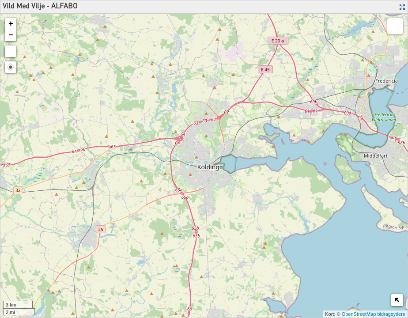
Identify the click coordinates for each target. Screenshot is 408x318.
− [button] (10, 35)
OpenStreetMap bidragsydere (373, 314)
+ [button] (10, 24)
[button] (10, 67)
